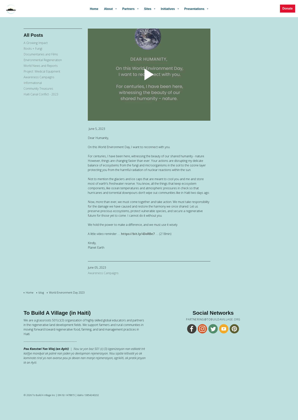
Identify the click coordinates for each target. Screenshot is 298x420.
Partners (130, 8)
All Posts (33, 35)
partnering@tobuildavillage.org (213, 319)
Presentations (193, 8)
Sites (148, 8)
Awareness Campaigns (103, 273)
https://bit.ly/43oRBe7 (138, 234)
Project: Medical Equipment (42, 71)
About (110, 8)
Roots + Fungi (33, 48)
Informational (33, 83)
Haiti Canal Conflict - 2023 (41, 94)
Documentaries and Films (41, 54)
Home (96, 8)
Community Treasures (38, 88)
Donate (287, 8)
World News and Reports (41, 66)
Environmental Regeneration (43, 60)
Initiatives (167, 8)
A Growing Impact (36, 43)
